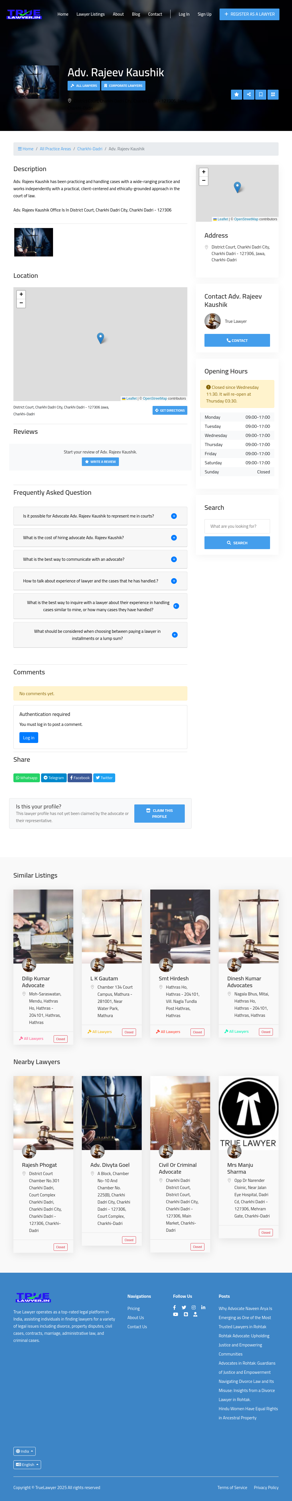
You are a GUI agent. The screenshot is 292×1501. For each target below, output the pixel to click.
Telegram (54, 777)
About (118, 14)
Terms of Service (232, 1487)
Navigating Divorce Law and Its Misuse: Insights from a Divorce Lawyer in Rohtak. (247, 1390)
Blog (136, 14)
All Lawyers (84, 85)
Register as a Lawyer (249, 14)
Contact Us (137, 1327)
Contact (155, 14)
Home (63, 14)
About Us (135, 1317)
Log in (29, 737)
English (25, 1464)
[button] (100, 338)
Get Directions (170, 410)
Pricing (133, 1308)
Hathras (36, 1022)
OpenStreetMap (155, 399)
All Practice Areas (55, 149)
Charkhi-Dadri (89, 149)
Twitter (104, 777)
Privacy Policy (266, 1487)
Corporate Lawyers (123, 85)
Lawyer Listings (90, 14)
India (23, 1451)
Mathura (105, 1015)
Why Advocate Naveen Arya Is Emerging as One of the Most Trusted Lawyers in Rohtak (245, 1317)
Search (237, 543)
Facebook (80, 777)
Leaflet (129, 399)
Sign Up (204, 14)
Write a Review (100, 461)
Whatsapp (26, 777)
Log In (184, 14)
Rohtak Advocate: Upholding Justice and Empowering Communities (244, 1345)
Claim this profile (159, 813)
